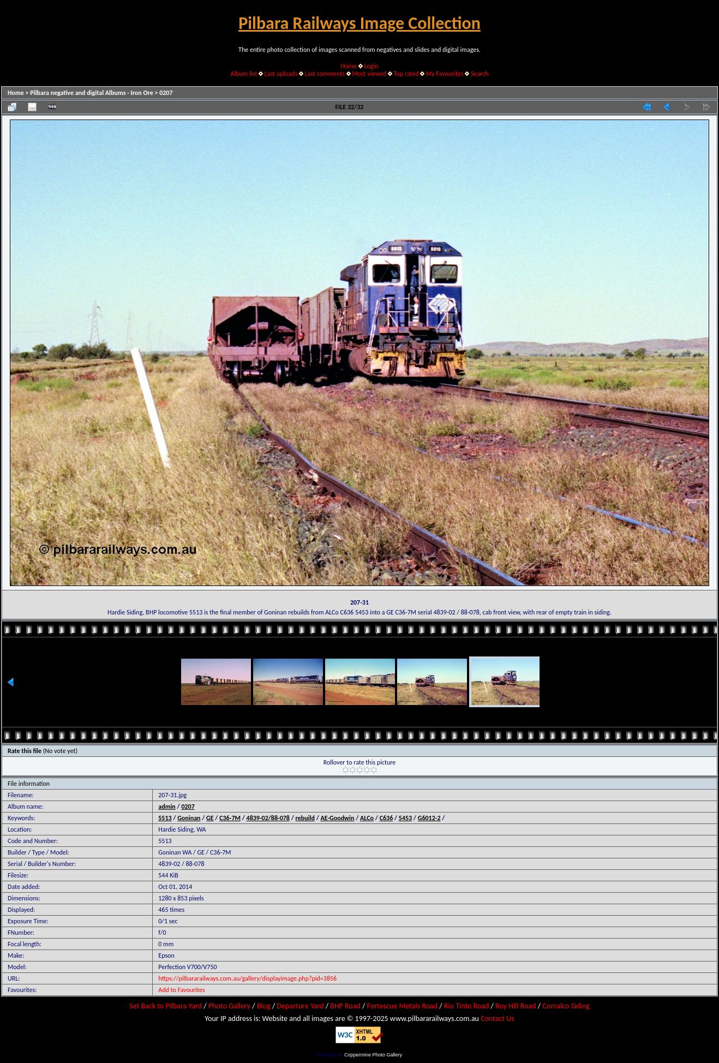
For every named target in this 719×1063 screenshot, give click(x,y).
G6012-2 (429, 818)
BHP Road (345, 1006)
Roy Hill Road (515, 1006)
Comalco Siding (565, 1006)
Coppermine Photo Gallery (373, 1055)
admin (167, 806)
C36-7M (230, 818)
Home (349, 66)
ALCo (367, 818)
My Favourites (445, 73)
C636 (386, 818)
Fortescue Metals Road (402, 1006)
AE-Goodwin (338, 818)
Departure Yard (300, 1006)
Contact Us (497, 1018)
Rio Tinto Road (466, 1006)
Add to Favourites (181, 990)
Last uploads (281, 73)
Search (480, 73)
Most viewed (369, 73)
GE (210, 818)
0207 (165, 93)
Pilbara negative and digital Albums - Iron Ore (91, 93)
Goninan (188, 818)
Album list (243, 73)
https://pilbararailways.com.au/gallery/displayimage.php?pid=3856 (247, 978)
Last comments (325, 73)
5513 (164, 818)
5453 (405, 818)
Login (371, 66)
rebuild (305, 818)
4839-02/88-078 (268, 818)
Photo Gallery (229, 1006)
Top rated (406, 73)
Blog (264, 1006)
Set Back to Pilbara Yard (165, 1006)
